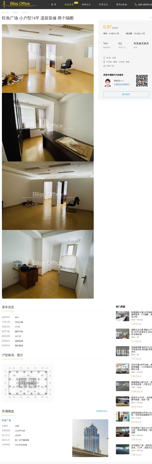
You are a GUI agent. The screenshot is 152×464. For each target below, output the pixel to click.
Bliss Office (5, 12)
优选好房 (71, 3)
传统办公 (86, 4)
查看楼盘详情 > (102, 411)
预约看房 (126, 94)
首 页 (53, 4)
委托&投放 (121, 4)
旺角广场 (25, 12)
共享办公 (103, 4)
